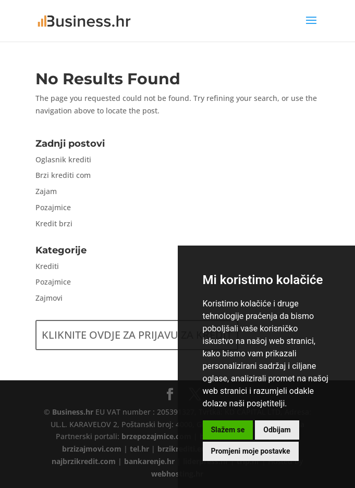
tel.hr (139, 449)
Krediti (47, 266)
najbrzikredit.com (84, 461)
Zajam (46, 191)
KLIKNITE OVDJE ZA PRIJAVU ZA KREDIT (137, 335)
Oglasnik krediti (63, 159)
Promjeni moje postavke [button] (250, 451)
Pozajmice (53, 207)
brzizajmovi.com (91, 449)
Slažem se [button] (228, 430)
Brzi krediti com (63, 175)
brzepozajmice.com (156, 436)
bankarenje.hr (149, 461)
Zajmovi (49, 298)
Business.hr (72, 412)
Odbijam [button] (276, 430)
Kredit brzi (53, 223)
